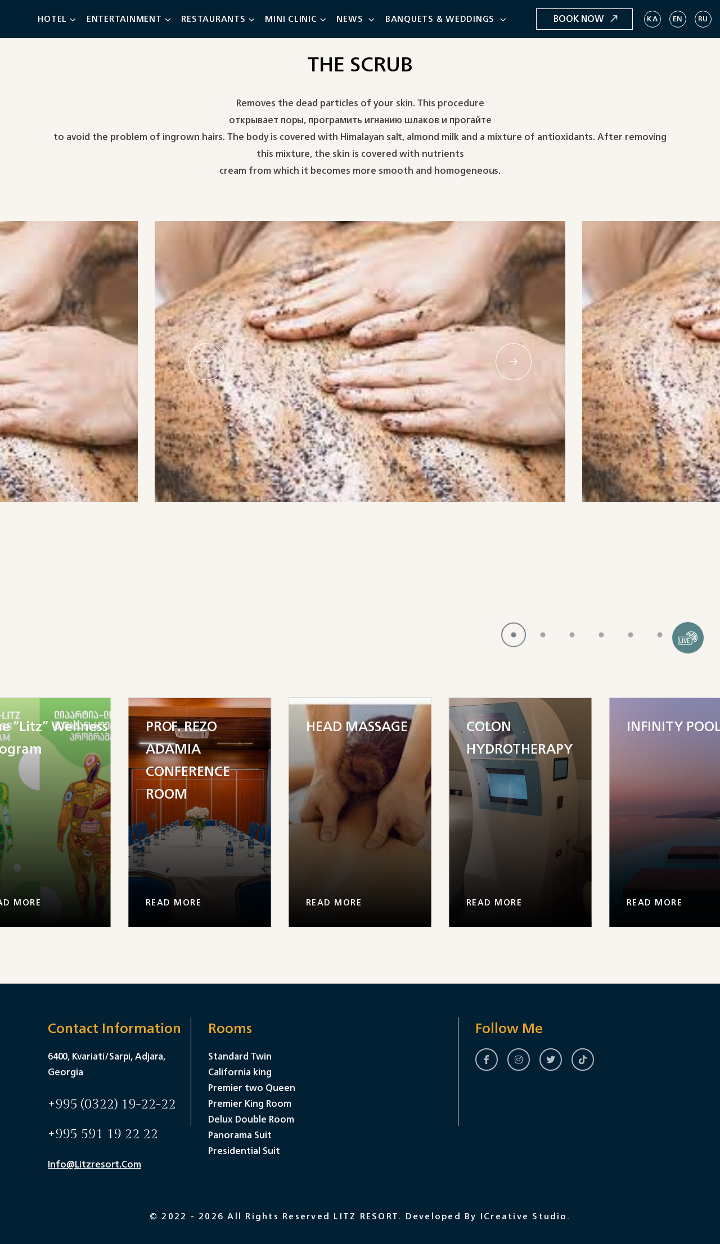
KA (652, 18)
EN (678, 18)
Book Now (586, 18)
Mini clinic (291, 18)
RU (703, 18)
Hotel (52, 18)
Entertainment (124, 18)
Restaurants (213, 18)
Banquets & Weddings (441, 18)
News (351, 18)
